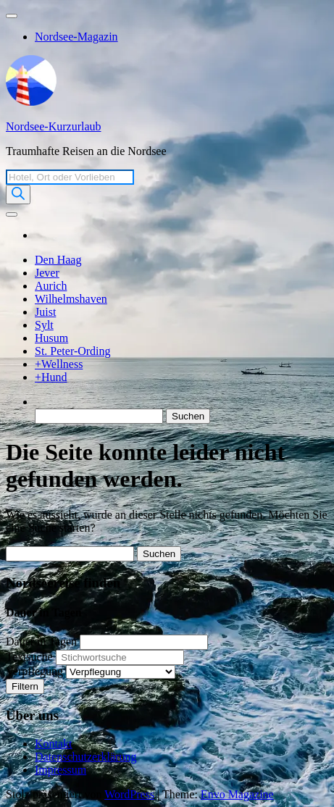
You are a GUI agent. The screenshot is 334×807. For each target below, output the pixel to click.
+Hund (51, 377)
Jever (47, 273)
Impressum (60, 770)
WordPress (129, 794)
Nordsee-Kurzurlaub (53, 126)
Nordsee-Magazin (76, 36)
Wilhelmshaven (71, 299)
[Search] (18, 194)
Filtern (25, 686)
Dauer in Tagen (41, 641)
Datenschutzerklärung (85, 756)
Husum (51, 338)
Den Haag (58, 260)
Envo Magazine (237, 794)
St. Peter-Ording (73, 351)
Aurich (51, 286)
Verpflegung (34, 671)
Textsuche (29, 657)
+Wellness (59, 364)
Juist (45, 312)
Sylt (44, 325)
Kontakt (53, 743)
